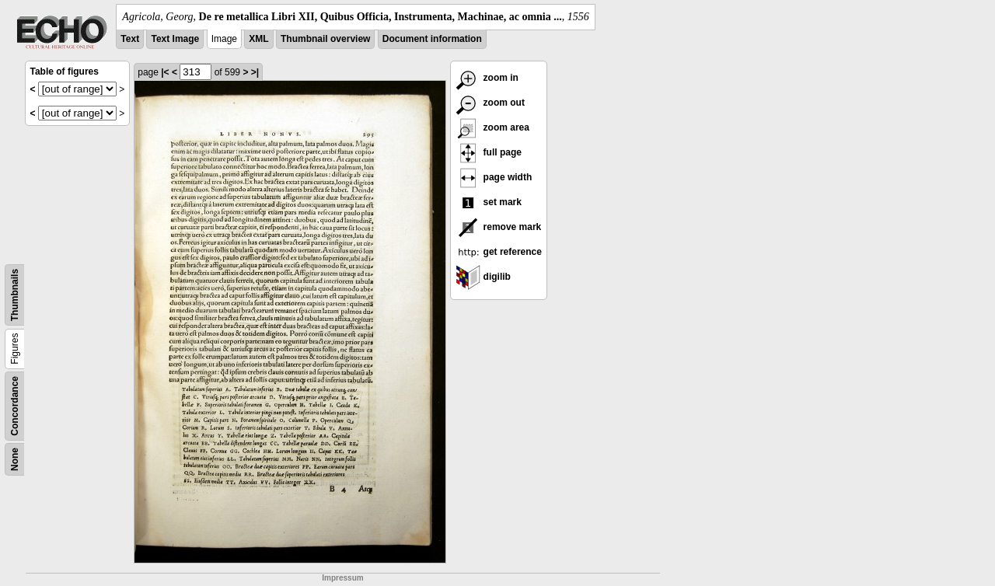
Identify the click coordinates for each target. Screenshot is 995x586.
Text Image (175, 38)
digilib (483, 276)
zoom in (487, 77)
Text (129, 38)
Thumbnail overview (325, 38)
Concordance (14, 406)
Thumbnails (14, 295)
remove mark (498, 226)
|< (165, 72)
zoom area (492, 127)
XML (258, 38)
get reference (499, 251)
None (14, 459)
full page (489, 152)
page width (494, 177)
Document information (432, 38)
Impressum (342, 578)
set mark (489, 202)
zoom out (490, 102)
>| (255, 72)
